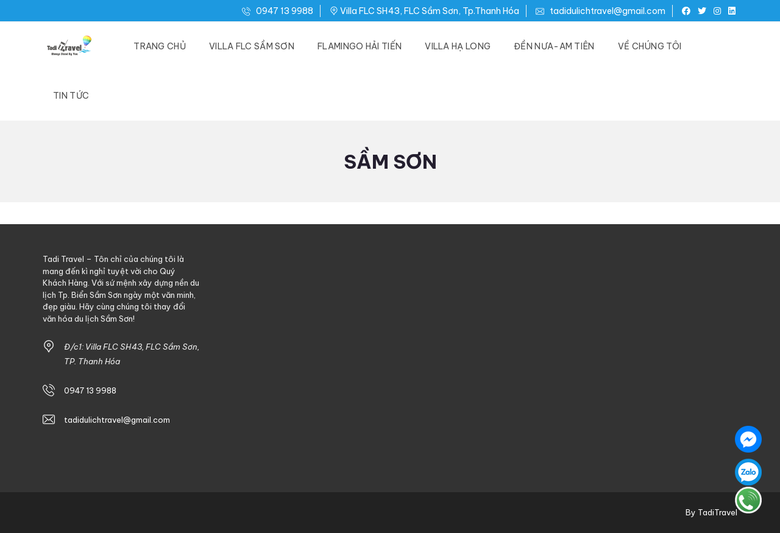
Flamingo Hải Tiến (359, 46)
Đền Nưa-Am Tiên (554, 46)
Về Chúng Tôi (650, 46)
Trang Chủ (159, 46)
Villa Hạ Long (458, 46)
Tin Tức (71, 95)
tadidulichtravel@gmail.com (600, 10)
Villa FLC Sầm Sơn (251, 46)
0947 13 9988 (277, 10)
